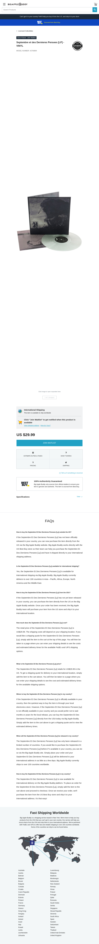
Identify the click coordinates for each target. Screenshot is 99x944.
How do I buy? (46, 425)
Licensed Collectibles (25, 31)
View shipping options (31, 425)
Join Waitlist (49, 443)
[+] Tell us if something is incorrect (71, 473)
